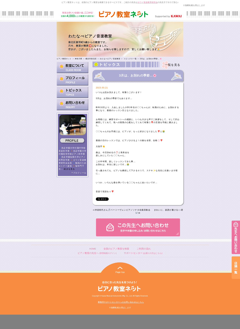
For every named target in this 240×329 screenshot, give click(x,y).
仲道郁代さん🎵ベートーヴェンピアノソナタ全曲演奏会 (122, 210)
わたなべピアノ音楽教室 (110, 59)
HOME (92, 249)
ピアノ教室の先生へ (97, 253)
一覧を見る (172, 64)
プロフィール (79, 173)
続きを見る (69, 169)
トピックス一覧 (130, 59)
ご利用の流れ (144, 249)
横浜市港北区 (91, 59)
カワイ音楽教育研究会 (148, 2)
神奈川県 (78, 59)
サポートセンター (143, 253)
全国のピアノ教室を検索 (116, 249)
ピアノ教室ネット (64, 59)
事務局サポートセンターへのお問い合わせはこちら (121, 302)
